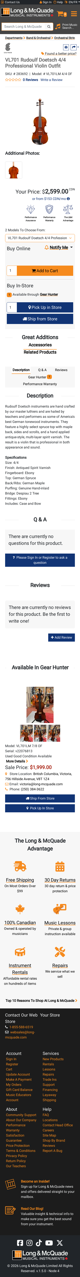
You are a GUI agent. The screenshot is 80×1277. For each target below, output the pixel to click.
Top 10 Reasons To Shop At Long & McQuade (41, 1000)
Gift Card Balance (19, 1090)
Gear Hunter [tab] (40, 377)
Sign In (11, 1059)
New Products (53, 1059)
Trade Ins (50, 1079)
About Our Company (21, 1120)
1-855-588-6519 (19, 1027)
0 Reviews (30, 79)
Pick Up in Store (45, 307)
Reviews (49, 1146)
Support (49, 1085)
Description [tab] (21, 370)
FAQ (46, 1115)
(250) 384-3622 (32, 789)
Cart (9, 1069)
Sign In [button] (46, 2)
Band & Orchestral (38, 38)
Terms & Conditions (20, 1151)
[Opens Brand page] (8, 48)
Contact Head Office (58, 1125)
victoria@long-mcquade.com (41, 784)
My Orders (13, 1085)
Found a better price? (59, 54)
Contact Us (10, 2)
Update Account (18, 1074)
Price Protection (18, 1146)
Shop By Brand (54, 1140)
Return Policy (16, 1161)
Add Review (61, 637)
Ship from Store (40, 318)
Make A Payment (19, 1079)
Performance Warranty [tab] (40, 384)
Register (12, 1064)
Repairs (48, 1074)
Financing (50, 1090)
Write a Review (52, 80)
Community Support (21, 1115)
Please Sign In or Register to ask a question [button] (40, 560)
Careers (48, 1130)
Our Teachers (16, 1166)
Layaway (49, 1095)
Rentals (48, 1064)
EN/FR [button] (71, 2)
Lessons (49, 1069)
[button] (60, 12)
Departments (13, 38)
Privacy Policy (16, 1156)
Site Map (49, 1135)
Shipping (49, 1100)
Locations (50, 1120)
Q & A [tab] (42, 370)
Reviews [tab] (61, 370)
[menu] (73, 12)
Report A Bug (52, 1151)
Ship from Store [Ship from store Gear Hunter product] (40, 798)
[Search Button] (49, 27)
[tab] (40, 346)
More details (16, 761)
